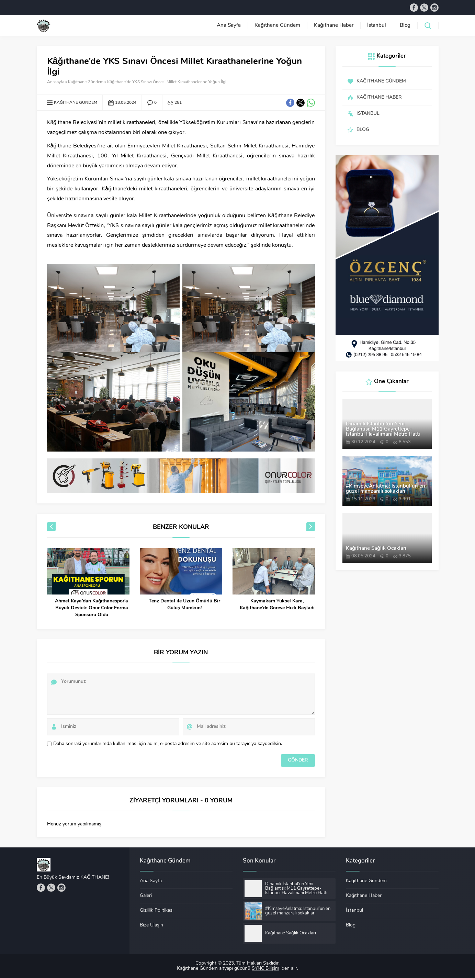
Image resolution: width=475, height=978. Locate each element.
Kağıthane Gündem (85, 82)
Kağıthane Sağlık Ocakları (376, 548)
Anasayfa (55, 82)
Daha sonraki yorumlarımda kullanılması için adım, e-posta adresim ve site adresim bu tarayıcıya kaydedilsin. (167, 743)
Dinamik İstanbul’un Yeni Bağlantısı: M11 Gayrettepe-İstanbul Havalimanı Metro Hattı (383, 429)
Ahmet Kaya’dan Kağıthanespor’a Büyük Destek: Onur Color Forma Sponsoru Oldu (91, 608)
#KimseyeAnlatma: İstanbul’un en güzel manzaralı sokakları (385, 489)
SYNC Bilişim (265, 968)
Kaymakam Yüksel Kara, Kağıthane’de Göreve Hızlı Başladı (277, 605)
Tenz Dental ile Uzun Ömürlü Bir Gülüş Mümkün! (184, 605)
